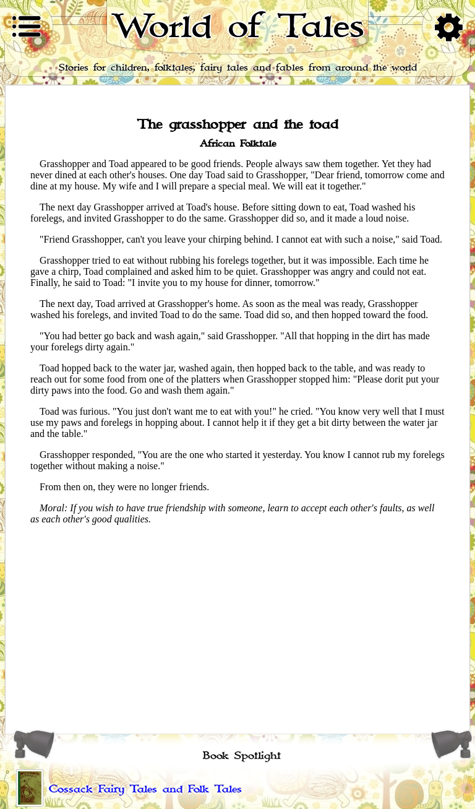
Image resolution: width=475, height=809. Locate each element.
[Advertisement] (237, 621)
